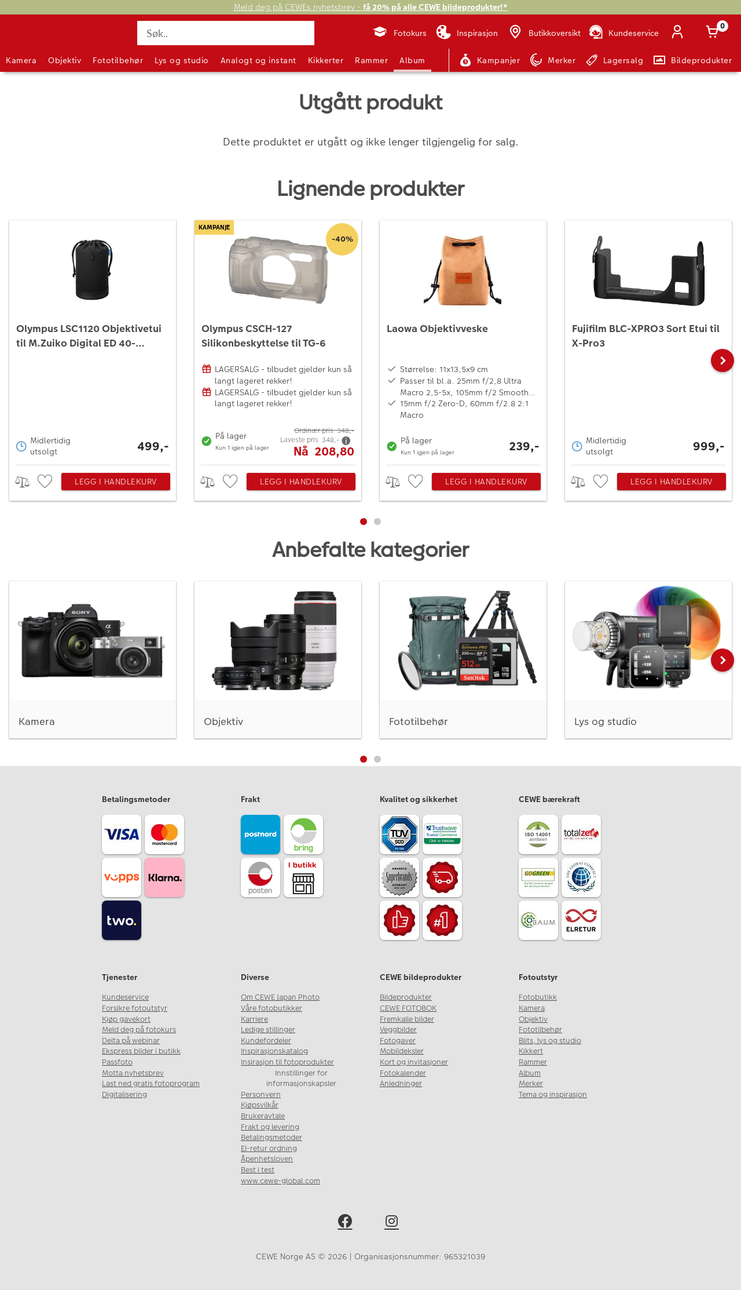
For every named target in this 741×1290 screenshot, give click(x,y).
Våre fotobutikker (271, 1008)
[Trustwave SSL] (444, 836)
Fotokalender (403, 1073)
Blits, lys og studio (550, 1041)
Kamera (21, 60)
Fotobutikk (538, 997)
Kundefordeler (266, 1041)
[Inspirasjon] (467, 33)
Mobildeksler (402, 1051)
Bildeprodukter (406, 997)
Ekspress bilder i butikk (141, 1051)
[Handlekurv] (714, 33)
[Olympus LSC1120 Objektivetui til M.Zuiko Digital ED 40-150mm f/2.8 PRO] (92, 339)
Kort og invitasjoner (414, 1062)
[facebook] (347, 1223)
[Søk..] (225, 33)
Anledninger (401, 1083)
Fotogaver (398, 1041)
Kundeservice (125, 997)
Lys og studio (182, 60)
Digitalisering (124, 1094)
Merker (531, 1083)
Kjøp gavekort (126, 1019)
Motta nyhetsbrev (133, 1073)
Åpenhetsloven (267, 1159)
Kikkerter (326, 60)
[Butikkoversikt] (543, 33)
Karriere (254, 1019)
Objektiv (64, 60)
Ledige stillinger (268, 1030)
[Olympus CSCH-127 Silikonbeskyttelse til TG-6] (278, 339)
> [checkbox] (26, 482)
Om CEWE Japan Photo (280, 997)
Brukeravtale (263, 1116)
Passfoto (117, 1062)
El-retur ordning (269, 1148)
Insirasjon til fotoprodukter (287, 1062)
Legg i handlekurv (116, 481)
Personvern (261, 1094)
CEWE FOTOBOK (408, 1008)
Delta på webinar (131, 1041)
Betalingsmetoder (271, 1137)
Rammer (371, 60)
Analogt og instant (258, 60)
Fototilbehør (118, 60)
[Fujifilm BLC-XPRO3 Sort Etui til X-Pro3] (648, 339)
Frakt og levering (270, 1127)
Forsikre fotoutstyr (134, 1008)
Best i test (257, 1170)
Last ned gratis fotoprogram (151, 1083)
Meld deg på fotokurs (139, 1030)
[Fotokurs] (399, 33)
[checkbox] (46, 482)
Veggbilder (398, 1030)
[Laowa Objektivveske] (463, 339)
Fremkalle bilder (407, 1019)
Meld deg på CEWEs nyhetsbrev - (371, 7)
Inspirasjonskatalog (274, 1051)
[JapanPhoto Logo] (37, 43)
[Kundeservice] (623, 33)
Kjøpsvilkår (259, 1105)
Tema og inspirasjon (553, 1094)
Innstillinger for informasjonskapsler (301, 1078)
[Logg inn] (679, 33)
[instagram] (393, 1223)
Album (412, 60)
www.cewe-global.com (280, 1181)
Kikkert (531, 1051)
